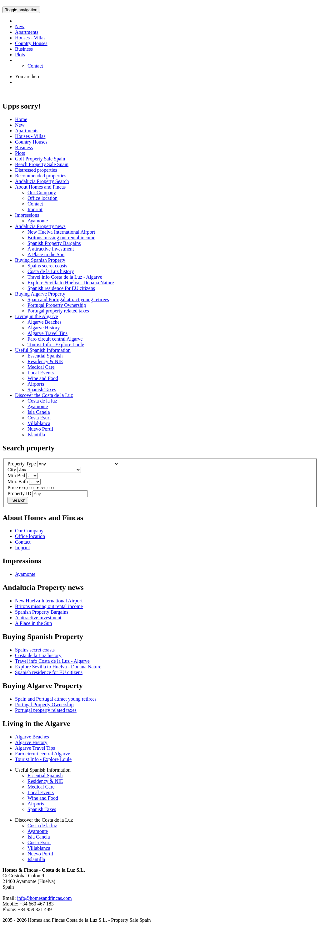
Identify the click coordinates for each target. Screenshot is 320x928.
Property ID (19, 493)
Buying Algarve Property (40, 294)
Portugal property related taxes (58, 310)
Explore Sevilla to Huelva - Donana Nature (71, 282)
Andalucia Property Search (42, 181)
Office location (43, 198)
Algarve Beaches (45, 322)
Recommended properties (40, 175)
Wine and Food (43, 378)
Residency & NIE (45, 361)
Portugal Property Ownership (57, 305)
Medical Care (41, 367)
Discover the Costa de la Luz (44, 395)
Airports (36, 384)
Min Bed (16, 475)
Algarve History (44, 327)
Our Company (42, 192)
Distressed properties (36, 170)
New (19, 26)
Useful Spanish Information (43, 350)
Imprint (35, 209)
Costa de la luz (42, 400)
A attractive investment (51, 248)
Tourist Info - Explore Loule (56, 344)
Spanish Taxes (42, 389)
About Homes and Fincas (40, 187)
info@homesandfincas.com (44, 898)
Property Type (22, 463)
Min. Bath (18, 481)
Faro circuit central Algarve (55, 339)
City (12, 469)
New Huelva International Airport (61, 232)
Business (24, 49)
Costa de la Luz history (51, 271)
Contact (35, 65)
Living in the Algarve (36, 316)
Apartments (26, 32)
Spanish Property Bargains (54, 243)
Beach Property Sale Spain (41, 164)
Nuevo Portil (40, 429)
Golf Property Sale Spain (40, 158)
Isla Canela (39, 412)
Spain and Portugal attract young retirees (68, 299)
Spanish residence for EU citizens (61, 288)
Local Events (41, 372)
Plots (20, 54)
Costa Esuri (39, 417)
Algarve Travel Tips (48, 333)
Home (21, 119)
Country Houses (31, 43)
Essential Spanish (45, 355)
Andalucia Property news (40, 226)
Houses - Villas (30, 37)
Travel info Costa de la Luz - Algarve (65, 277)
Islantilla (36, 434)
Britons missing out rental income (61, 237)
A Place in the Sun (46, 254)
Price (13, 487)
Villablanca (39, 423)
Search (18, 500)
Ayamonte (38, 220)
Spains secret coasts (47, 265)
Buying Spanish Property (40, 260)
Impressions (27, 215)
